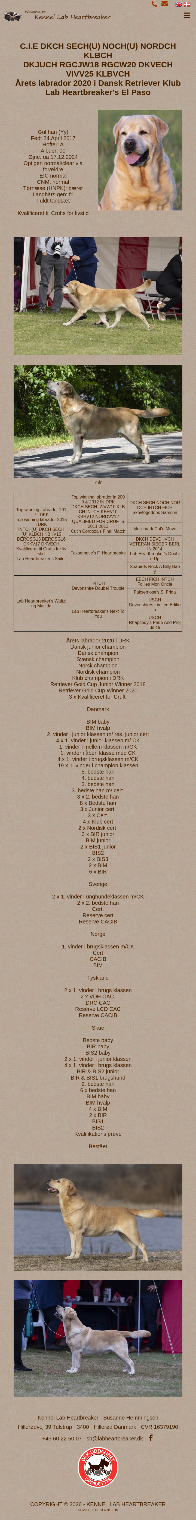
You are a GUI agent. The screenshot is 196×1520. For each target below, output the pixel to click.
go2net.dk (109, 1510)
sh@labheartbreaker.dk (115, 1439)
